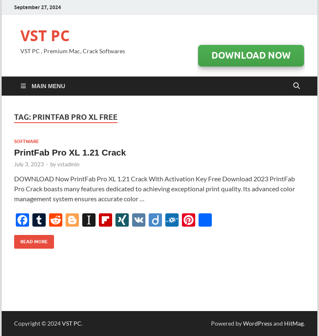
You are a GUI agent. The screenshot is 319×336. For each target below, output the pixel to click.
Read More (31, 240)
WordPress (257, 323)
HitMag (294, 323)
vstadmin (68, 164)
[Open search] (296, 86)
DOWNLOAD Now (251, 55)
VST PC (45, 35)
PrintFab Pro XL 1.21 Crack (70, 152)
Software (26, 141)
